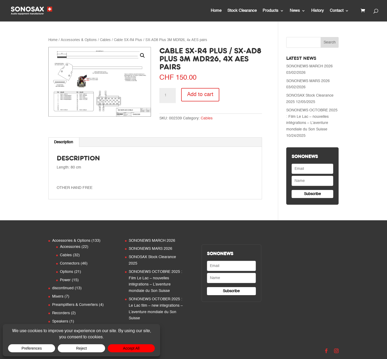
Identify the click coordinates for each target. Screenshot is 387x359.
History (317, 11)
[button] (142, 55)
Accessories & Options (79, 40)
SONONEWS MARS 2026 (308, 81)
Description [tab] (63, 142)
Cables (105, 40)
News (295, 11)
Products (270, 11)
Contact (336, 11)
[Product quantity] (167, 95)
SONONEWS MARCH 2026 (309, 66)
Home (216, 11)
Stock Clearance (242, 11)
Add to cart (200, 94)
